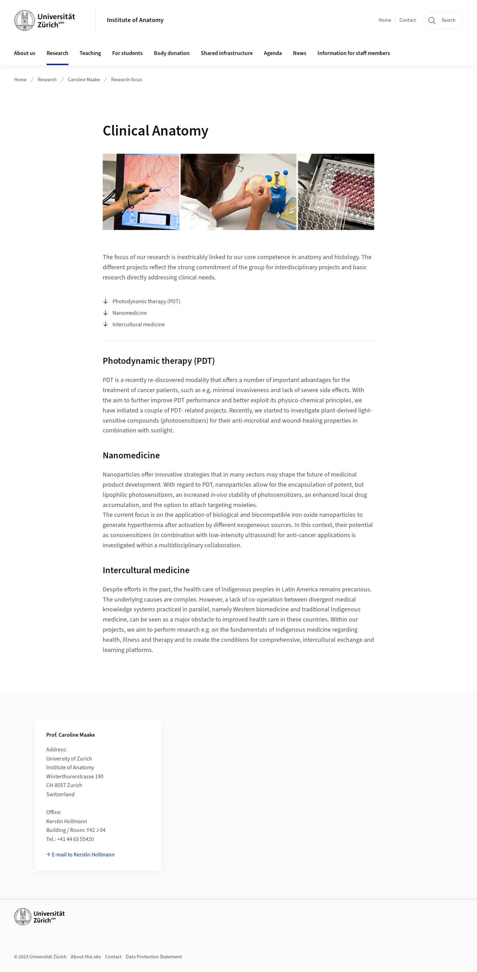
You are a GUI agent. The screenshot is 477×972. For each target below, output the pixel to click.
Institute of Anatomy (135, 20)
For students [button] (127, 53)
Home (385, 20)
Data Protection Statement (154, 956)
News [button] (299, 53)
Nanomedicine (125, 313)
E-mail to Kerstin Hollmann (83, 855)
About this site (86, 956)
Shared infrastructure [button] (227, 53)
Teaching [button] (90, 53)
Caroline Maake (84, 79)
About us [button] (24, 53)
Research (47, 79)
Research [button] (57, 53)
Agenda (273, 53)
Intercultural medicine (134, 324)
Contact (408, 20)
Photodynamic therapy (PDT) (141, 302)
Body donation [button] (172, 53)
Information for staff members (354, 53)
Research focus (126, 79)
